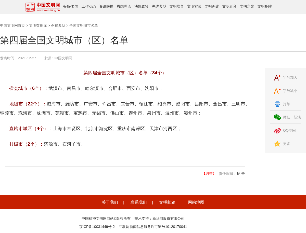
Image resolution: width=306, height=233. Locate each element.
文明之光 (247, 6)
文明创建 (212, 6)
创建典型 (58, 25)
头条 (66, 6)
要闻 (74, 6)
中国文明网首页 (12, 25)
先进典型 (159, 6)
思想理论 (124, 6)
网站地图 (196, 202)
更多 (286, 144)
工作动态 (89, 6)
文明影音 (229, 6)
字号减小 (290, 91)
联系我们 (139, 202)
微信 (286, 117)
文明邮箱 (167, 202)
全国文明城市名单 (83, 25)
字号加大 (290, 77)
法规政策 (141, 6)
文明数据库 (38, 25)
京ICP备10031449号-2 (97, 227)
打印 (286, 104)
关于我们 (110, 202)
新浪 (297, 117)
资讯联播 (106, 6)
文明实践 (194, 6)
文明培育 (177, 6)
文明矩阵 (265, 6)
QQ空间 (289, 130)
